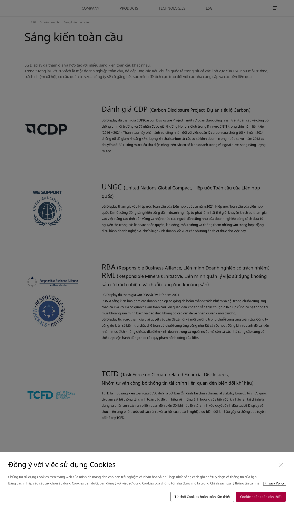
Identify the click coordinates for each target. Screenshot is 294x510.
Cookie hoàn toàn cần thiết (261, 496)
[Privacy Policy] (274, 483)
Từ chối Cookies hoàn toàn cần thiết (202, 496)
